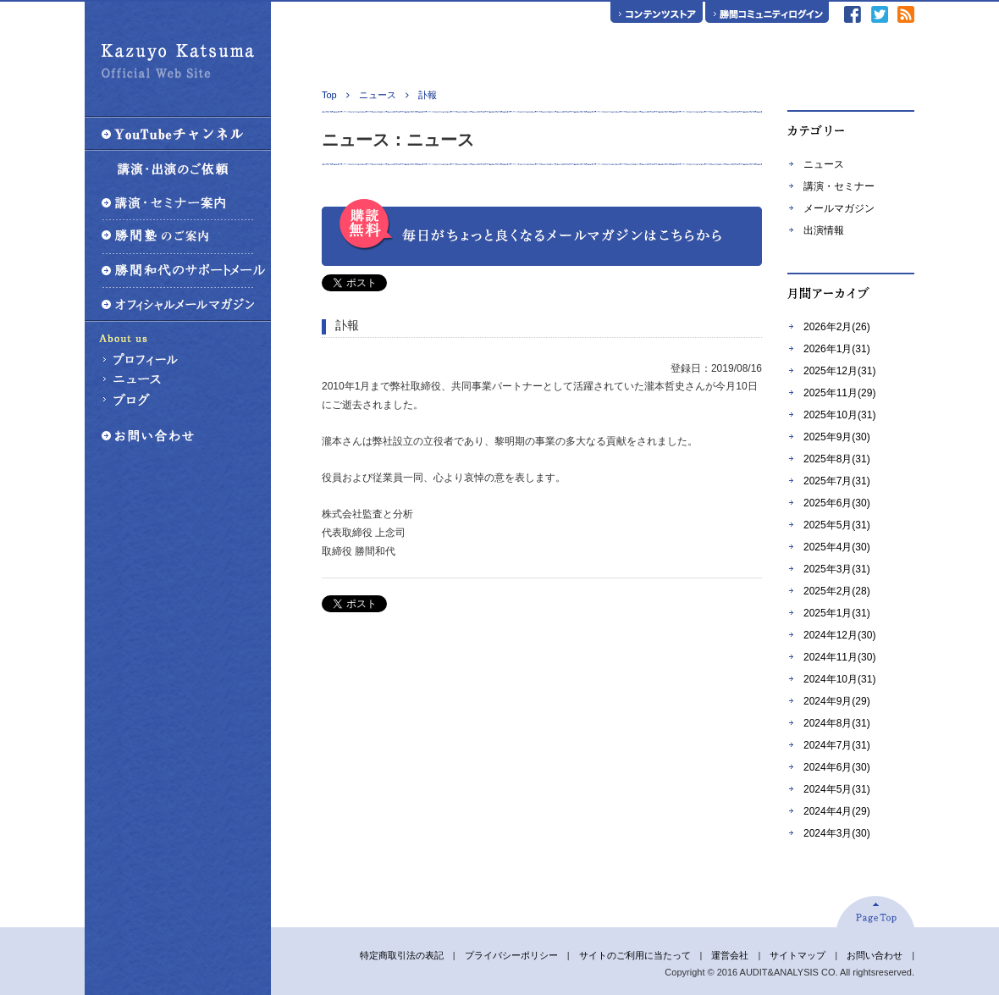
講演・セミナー (839, 186)
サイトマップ (797, 955)
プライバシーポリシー (511, 955)
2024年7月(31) (836, 745)
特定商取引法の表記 (402, 955)
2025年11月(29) (839, 393)
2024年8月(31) (836, 723)
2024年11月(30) (839, 657)
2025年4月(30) (836, 547)
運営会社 (729, 955)
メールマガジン (839, 208)
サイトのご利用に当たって (635, 955)
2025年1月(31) (836, 613)
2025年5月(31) (836, 525)
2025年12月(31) (839, 371)
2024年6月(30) (836, 767)
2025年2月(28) (836, 591)
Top (329, 95)
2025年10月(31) (839, 415)
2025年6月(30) (836, 503)
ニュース (823, 164)
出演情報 (823, 230)
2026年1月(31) (836, 349)
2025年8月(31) (836, 459)
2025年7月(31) (836, 481)
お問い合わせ (874, 955)
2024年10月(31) (839, 679)
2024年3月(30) (836, 833)
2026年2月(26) (836, 327)
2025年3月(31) (836, 569)
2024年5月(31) (836, 789)
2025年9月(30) (836, 437)
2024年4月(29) (836, 811)
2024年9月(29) (836, 701)
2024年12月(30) (839, 635)
